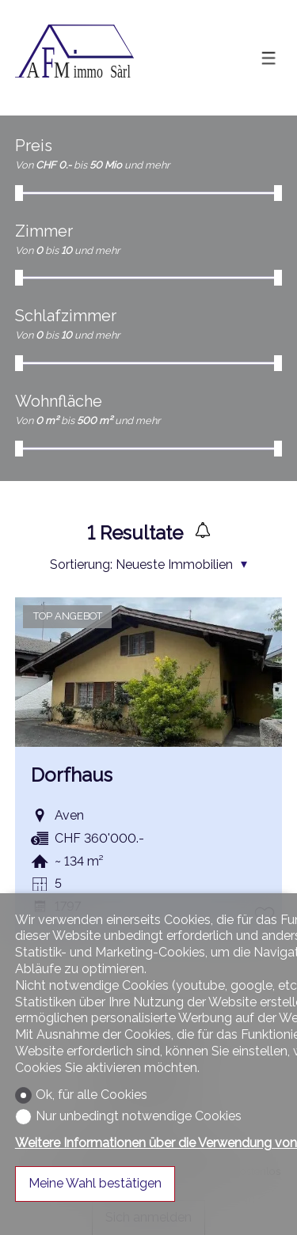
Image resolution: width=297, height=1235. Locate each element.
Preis (33, 145)
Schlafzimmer (65, 315)
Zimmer (44, 231)
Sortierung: (81, 564)
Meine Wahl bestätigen (95, 1183)
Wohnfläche (58, 401)
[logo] (74, 58)
